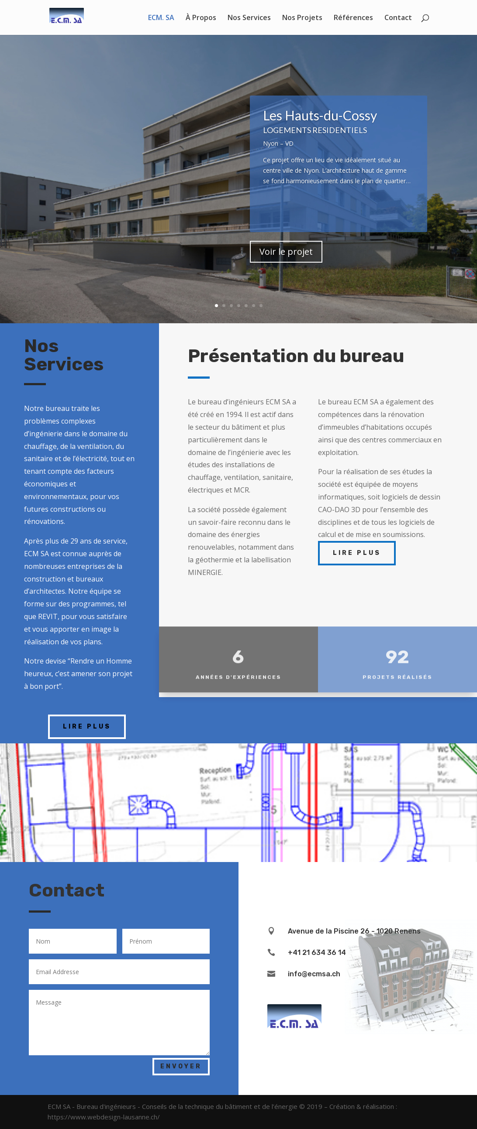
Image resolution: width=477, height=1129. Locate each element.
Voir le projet (286, 259)
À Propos (201, 18)
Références (353, 18)
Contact (398, 18)
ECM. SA (161, 18)
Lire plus (87, 726)
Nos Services (249, 18)
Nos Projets (302, 18)
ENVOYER (181, 1066)
